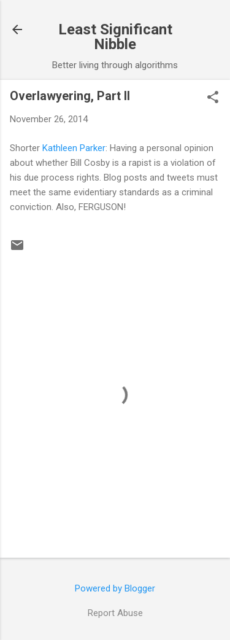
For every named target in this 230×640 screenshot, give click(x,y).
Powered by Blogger (115, 588)
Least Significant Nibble (115, 37)
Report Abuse (115, 613)
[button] (212, 98)
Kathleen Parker (73, 148)
